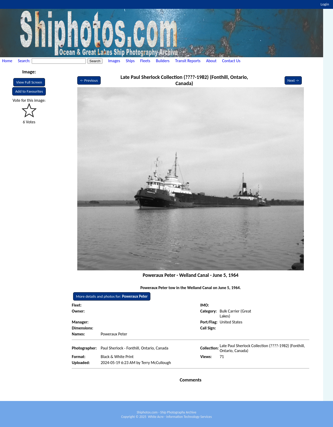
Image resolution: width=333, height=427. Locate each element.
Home (7, 60)
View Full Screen (29, 82)
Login (325, 4)
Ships (130, 60)
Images (114, 60)
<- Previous (89, 80)
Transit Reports (187, 60)
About (211, 60)
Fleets (145, 60)
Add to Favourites (29, 91)
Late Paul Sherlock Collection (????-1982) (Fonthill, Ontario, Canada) (184, 80)
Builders (162, 60)
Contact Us (231, 60)
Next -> (293, 80)
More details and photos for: (112, 296)
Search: (24, 60)
